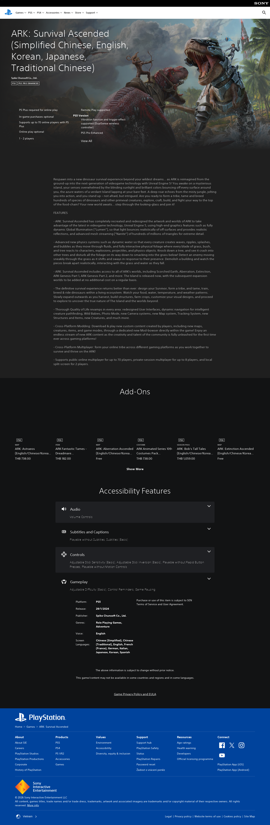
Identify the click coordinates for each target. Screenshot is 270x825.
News (67, 12)
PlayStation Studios (27, 753)
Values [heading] (101, 737)
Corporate (21, 764)
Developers (184, 753)
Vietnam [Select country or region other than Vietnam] (26, 816)
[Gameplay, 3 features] (135, 584)
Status (140, 753)
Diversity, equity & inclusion (113, 753)
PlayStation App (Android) (233, 770)
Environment (103, 742)
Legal (168, 816)
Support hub (144, 742)
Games (19, 12)
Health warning (186, 748)
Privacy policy (183, 816)
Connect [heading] (223, 737)
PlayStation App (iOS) (231, 764)
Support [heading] (142, 737)
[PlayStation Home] (8, 13)
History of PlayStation (28, 770)
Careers (19, 748)
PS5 (30, 12)
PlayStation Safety (147, 748)
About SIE (21, 742)
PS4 (39, 12)
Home (18, 726)
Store (78, 12)
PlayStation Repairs (148, 759)
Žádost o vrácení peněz (150, 770)
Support (90, 12)
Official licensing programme (195, 759)
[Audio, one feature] (135, 512)
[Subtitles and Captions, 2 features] (135, 534)
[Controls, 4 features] (135, 560)
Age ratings (184, 742)
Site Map (249, 816)
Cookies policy (232, 816)
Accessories (52, 12)
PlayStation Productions (29, 759)
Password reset (145, 764)
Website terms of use (207, 816)
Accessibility (103, 748)
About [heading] (19, 737)
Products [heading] (62, 737)
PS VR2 (60, 753)
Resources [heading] (184, 737)
